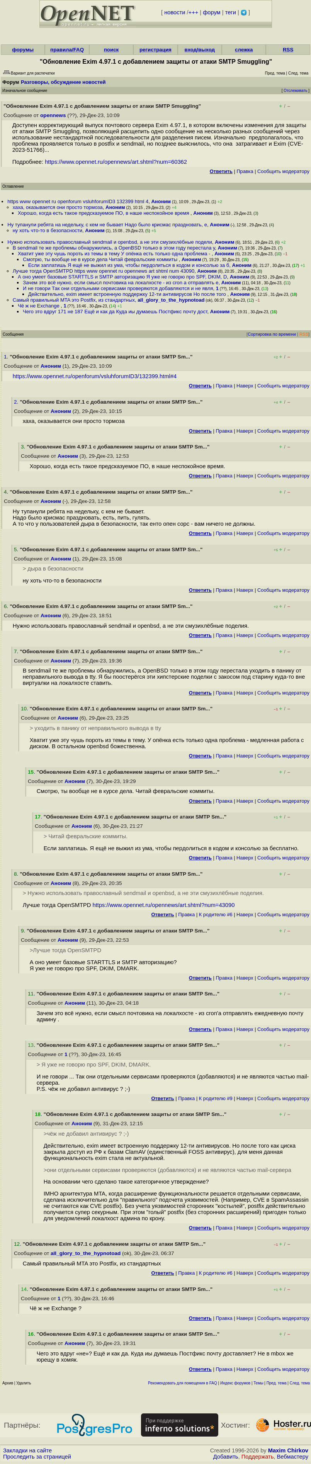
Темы (258, 1383)
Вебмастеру (292, 1457)
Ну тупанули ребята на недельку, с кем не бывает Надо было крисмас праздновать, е (107, 225)
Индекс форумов (235, 1383)
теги (230, 12)
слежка (244, 50)
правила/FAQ (67, 50)
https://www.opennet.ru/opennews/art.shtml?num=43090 (164, 905)
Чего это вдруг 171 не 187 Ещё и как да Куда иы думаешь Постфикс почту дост (115, 311)
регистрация (155, 50)
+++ (194, 12)
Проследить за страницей (37, 1457)
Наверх (244, 386)
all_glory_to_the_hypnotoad (171, 300)
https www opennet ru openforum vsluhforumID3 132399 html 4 (77, 201)
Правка (244, 171)
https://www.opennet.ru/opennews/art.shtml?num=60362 (116, 162)
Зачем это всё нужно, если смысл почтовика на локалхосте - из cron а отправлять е (120, 282)
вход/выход (200, 50)
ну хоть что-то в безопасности (47, 230)
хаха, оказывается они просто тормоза (58, 207)
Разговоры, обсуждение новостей (63, 82)
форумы (23, 50)
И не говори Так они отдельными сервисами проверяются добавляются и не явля (118, 288)
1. (7, 357)
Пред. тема (277, 1383)
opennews (53, 115)
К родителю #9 (216, 1098)
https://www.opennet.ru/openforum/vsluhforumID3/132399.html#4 (95, 376)
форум (211, 12)
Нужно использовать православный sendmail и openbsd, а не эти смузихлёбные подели (109, 242)
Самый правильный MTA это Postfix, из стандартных (74, 300)
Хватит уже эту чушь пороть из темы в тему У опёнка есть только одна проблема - (115, 253)
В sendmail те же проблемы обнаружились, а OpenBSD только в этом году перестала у (114, 248)
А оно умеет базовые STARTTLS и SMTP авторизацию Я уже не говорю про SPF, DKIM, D (122, 277)
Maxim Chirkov (288, 1450)
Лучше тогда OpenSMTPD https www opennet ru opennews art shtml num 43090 (104, 271)
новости (174, 12)
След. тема (300, 1383)
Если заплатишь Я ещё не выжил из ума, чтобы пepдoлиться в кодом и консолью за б (128, 265)
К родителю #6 (216, 914)
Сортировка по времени (272, 334)
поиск (111, 50)
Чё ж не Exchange (39, 306)
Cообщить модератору (283, 171)
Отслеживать (295, 90)
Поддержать (257, 1457)
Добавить (225, 1457)
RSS (288, 50)
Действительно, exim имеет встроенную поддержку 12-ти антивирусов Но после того (128, 294)
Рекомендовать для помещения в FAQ (182, 1383)
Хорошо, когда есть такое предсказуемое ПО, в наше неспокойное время (104, 213)
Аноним (161, 201)
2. (17, 402)
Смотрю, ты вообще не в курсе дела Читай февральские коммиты (100, 259)
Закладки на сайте (27, 1450)
